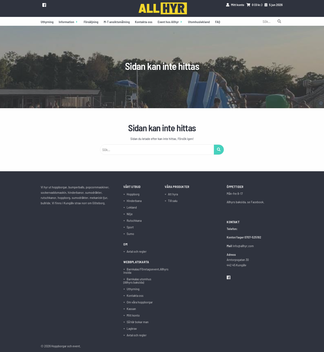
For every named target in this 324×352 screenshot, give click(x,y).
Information (66, 22)
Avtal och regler (137, 251)
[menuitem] (47, 21)
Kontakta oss (143, 22)
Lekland (132, 207)
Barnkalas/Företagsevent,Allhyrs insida (141, 271)
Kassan (131, 308)
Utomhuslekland (199, 22)
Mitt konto (133, 315)
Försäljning (91, 22)
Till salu (172, 200)
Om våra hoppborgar (140, 302)
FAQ (217, 22)
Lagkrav (132, 328)
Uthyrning (47, 22)
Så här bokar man (138, 322)
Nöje (130, 214)
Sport (130, 227)
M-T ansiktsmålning (117, 22)
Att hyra (173, 194)
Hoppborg (133, 194)
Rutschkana (134, 220)
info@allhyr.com (243, 246)
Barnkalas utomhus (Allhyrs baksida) (137, 280)
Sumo (130, 233)
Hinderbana (134, 200)
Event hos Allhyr (168, 22)
